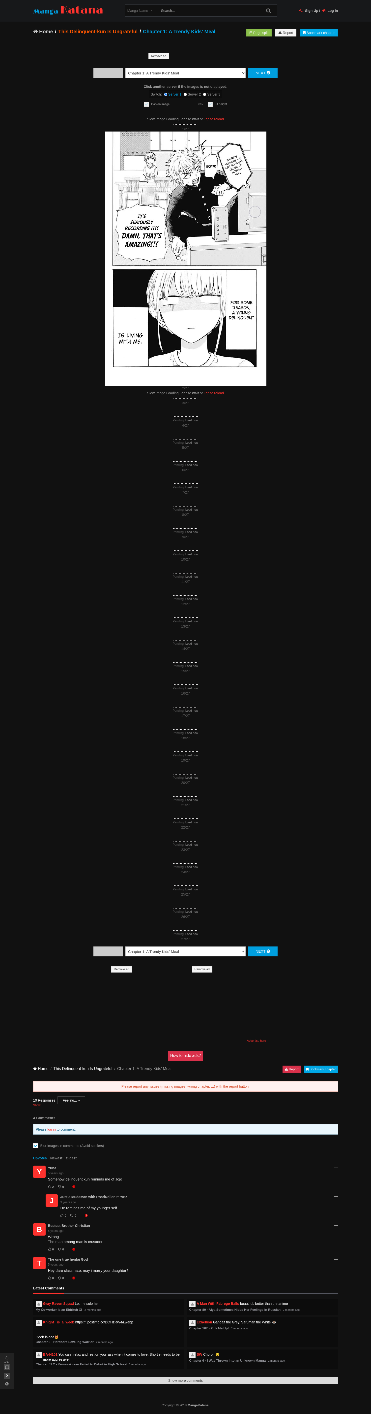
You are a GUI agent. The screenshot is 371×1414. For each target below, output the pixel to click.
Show (37, 1105)
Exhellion (204, 1322)
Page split (259, 33)
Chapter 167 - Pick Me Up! (209, 1328)
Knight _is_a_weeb (58, 1322)
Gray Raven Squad (58, 1304)
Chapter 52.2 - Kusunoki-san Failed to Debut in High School (81, 1364)
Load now (191, 420)
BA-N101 (50, 1354)
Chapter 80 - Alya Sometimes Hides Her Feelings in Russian (235, 1310)
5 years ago (56, 1173)
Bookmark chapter (319, 33)
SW (199, 1354)
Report (285, 33)
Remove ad (158, 56)
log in (51, 1129)
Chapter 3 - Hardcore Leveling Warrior (65, 1342)
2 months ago (93, 1309)
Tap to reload (214, 119)
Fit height (221, 104)
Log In (330, 11)
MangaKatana (198, 1405)
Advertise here (256, 1041)
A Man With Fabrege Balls (218, 1304)
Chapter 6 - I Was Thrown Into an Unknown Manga (227, 1360)
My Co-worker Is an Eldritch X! (59, 1310)
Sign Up (308, 11)
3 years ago (68, 1202)
